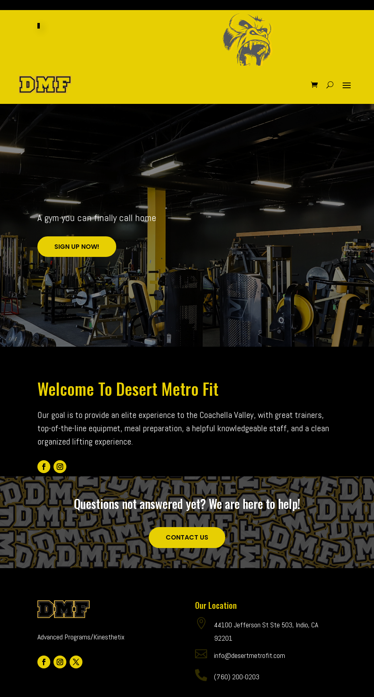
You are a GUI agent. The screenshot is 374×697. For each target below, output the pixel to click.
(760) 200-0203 (236, 691)
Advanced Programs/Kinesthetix (81, 651)
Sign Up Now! (76, 261)
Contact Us (187, 552)
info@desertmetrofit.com (249, 670)
